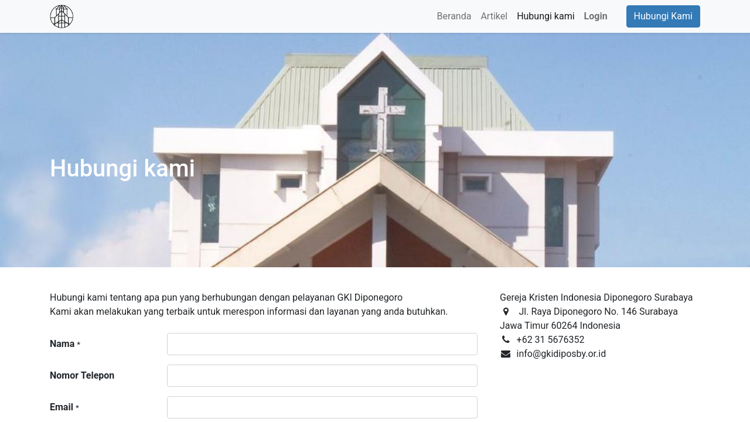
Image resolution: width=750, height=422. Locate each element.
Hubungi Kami (663, 16)
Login (596, 16)
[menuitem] (454, 16)
